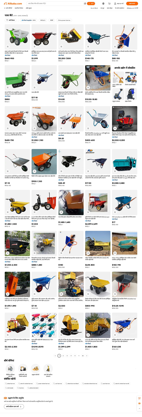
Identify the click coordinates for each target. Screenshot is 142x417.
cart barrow (57, 383)
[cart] (109, 4)
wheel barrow (10, 383)
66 (83, 355)
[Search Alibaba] (55, 3)
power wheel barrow (43, 383)
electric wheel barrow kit (121, 383)
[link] (139, 398)
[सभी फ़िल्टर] (10, 20)
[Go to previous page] (55, 356)
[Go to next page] (87, 356)
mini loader (9, 388)
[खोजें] (91, 3)
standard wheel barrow (89, 383)
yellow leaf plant (33, 388)
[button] (85, 3)
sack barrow (105, 383)
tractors (20, 388)
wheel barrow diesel (72, 383)
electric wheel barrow (25, 383)
